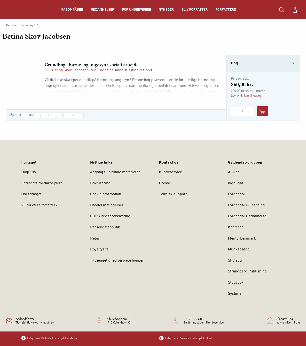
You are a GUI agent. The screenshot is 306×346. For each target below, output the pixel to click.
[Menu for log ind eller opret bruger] (294, 9)
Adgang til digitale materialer (115, 172)
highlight (235, 183)
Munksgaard (239, 249)
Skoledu (235, 261)
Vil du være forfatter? (39, 205)
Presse (165, 183)
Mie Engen (100, 70)
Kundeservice (170, 172)
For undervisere (136, 9)
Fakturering (100, 183)
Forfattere (225, 9)
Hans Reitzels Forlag (19, 25)
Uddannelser (102, 9)
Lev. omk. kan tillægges (246, 95)
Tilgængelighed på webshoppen (117, 261)
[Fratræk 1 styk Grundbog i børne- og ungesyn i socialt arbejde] (234, 111)
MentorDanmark (242, 239)
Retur (95, 239)
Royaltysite (99, 249)
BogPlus (28, 172)
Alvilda (234, 172)
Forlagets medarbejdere (42, 183)
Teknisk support (173, 194)
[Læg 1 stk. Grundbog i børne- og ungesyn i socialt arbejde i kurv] (262, 111)
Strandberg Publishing (247, 271)
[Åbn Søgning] (281, 9)
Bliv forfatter (194, 9)
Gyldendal (236, 194)
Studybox (235, 283)
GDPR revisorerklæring (110, 216)
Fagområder (72, 9)
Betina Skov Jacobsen (70, 70)
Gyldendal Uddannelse (247, 216)
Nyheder (166, 9)
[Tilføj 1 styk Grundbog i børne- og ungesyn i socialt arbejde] (250, 111)
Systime (234, 294)
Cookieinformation (105, 194)
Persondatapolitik (105, 227)
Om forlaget (31, 194)
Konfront (235, 227)
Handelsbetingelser (107, 205)
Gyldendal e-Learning (246, 205)
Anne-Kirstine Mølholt (133, 70)
